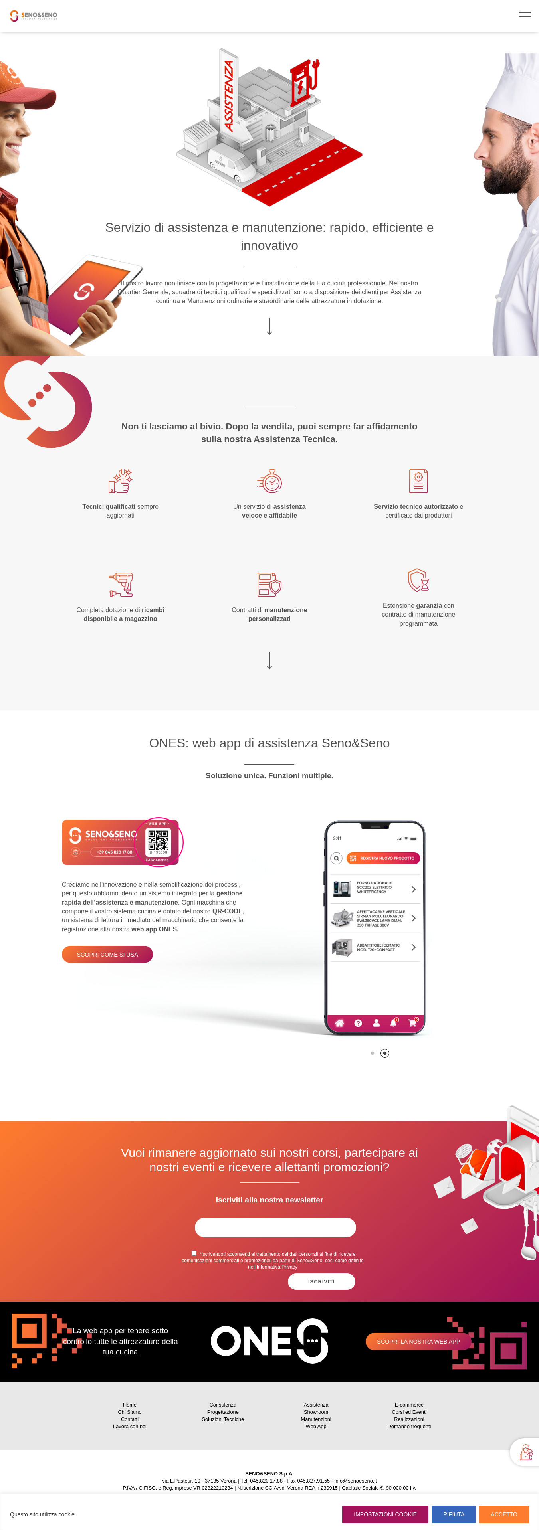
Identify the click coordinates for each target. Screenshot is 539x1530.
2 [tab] (385, 1053)
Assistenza (316, 1405)
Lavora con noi (130, 1426)
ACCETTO (504, 1514)
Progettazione (223, 1412)
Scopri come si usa (107, 954)
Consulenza (223, 1405)
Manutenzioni (316, 1419)
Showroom (316, 1412)
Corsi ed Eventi (409, 1412)
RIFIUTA (453, 1514)
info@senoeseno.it (356, 1481)
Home (130, 1405)
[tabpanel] (269, 931)
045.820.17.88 (266, 1481)
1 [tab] (373, 1053)
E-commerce (409, 1405)
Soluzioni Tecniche (223, 1419)
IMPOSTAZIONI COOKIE (385, 1514)
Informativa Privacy (277, 1267)
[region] (269, 1512)
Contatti (130, 1419)
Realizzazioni (409, 1419)
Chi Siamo (129, 1412)
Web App (316, 1426)
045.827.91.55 (313, 1481)
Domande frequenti (409, 1426)
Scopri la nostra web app (418, 1341)
